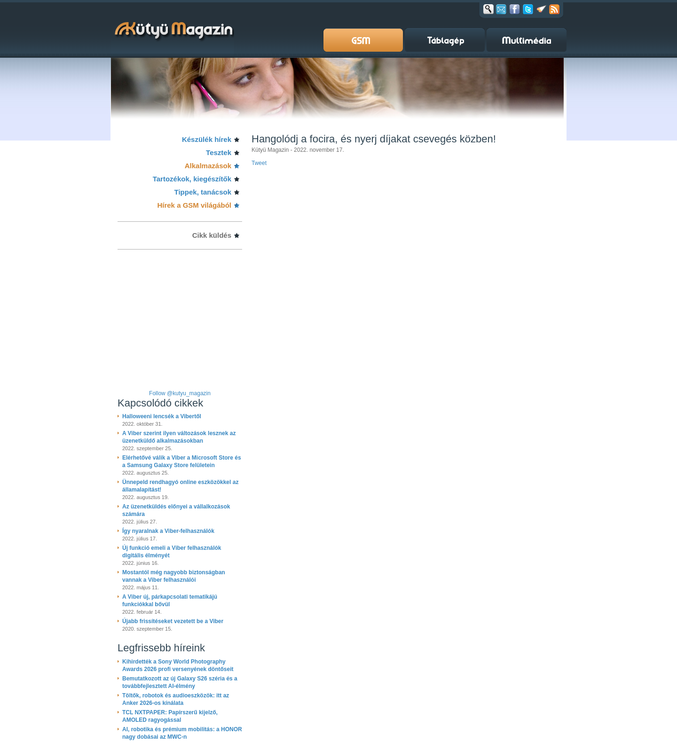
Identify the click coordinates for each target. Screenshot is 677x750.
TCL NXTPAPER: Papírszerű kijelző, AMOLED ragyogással (170, 716)
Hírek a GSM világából (194, 205)
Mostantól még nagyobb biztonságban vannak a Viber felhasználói (173, 576)
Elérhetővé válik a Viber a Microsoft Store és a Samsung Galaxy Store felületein (181, 461)
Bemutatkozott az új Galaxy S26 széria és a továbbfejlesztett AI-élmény (179, 682)
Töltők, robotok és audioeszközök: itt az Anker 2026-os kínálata (175, 699)
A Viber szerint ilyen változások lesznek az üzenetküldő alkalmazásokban (179, 437)
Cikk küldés (211, 235)
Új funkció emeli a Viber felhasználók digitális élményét (171, 552)
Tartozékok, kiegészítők (192, 179)
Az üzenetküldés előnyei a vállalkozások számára (176, 510)
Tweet (259, 163)
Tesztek (218, 152)
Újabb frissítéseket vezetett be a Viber (172, 621)
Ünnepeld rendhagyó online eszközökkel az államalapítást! (180, 486)
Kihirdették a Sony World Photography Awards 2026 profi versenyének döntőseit (178, 665)
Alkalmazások (208, 166)
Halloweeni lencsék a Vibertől (161, 416)
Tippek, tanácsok (202, 192)
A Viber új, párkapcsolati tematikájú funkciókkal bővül (169, 601)
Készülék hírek (206, 139)
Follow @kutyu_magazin (180, 393)
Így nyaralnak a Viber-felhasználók (168, 531)
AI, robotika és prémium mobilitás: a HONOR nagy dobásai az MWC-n (182, 733)
